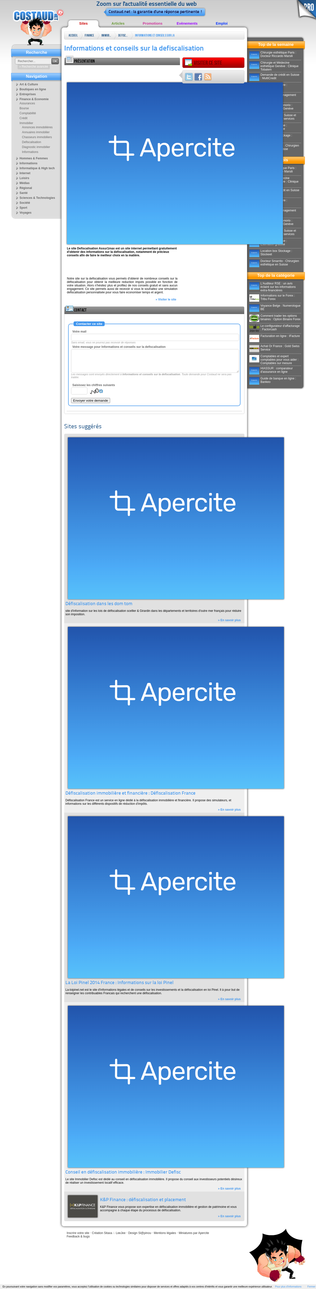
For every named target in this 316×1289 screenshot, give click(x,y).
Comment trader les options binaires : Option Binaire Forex (274, 317)
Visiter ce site (203, 63)
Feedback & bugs (78, 1236)
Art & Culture (29, 84)
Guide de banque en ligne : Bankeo (272, 380)
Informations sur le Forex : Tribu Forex (272, 297)
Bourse (24, 108)
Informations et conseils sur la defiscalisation (155, 36)
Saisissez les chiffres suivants (93, 385)
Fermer (311, 1286)
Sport (23, 207)
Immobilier (106, 35)
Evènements (187, 23)
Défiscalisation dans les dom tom (98, 604)
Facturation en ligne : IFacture (274, 336)
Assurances (27, 103)
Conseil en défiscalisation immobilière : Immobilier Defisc (123, 1172)
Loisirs (24, 178)
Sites (83, 23)
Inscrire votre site (78, 1233)
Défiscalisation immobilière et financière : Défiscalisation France (130, 793)
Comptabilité (28, 113)
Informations (30, 152)
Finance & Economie (90, 36)
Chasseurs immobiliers (37, 137)
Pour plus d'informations (288, 1286)
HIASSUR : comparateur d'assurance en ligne (271, 370)
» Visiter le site (166, 299)
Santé (24, 193)
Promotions (152, 23)
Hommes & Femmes (34, 158)
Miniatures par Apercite (194, 1233)
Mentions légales (165, 1233)
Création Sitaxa (102, 1233)
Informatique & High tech (37, 168)
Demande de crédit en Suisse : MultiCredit (274, 76)
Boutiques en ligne (33, 89)
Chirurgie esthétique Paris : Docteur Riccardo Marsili (272, 54)
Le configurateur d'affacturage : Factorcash (274, 327)
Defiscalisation (123, 35)
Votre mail (79, 331)
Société (25, 203)
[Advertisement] (122, 72)
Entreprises (28, 94)
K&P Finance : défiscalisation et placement (143, 1200)
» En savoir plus (229, 620)
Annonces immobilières (37, 127)
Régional (26, 188)
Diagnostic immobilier (36, 147)
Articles (118, 23)
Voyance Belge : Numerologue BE (274, 307)
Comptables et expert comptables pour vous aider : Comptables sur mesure (273, 360)
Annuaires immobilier (36, 132)
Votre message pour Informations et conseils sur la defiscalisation (119, 347)
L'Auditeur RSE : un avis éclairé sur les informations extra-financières (272, 287)
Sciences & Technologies (37, 198)
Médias (25, 183)
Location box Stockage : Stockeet (270, 252)
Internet (25, 173)
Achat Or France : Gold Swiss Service (274, 347)
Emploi (222, 23)
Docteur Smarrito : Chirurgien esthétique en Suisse (274, 262)
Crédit (23, 118)
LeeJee (120, 1233)
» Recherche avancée (33, 66)
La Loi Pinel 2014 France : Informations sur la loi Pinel (119, 983)
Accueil (73, 35)
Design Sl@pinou (139, 1233)
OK (55, 61)
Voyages (25, 212)
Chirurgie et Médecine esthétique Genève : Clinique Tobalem (273, 66)
